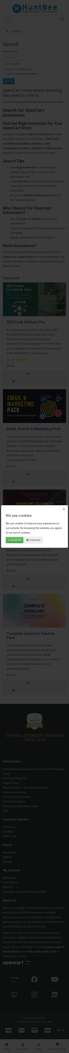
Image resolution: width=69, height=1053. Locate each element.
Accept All (14, 540)
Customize (33, 540)
